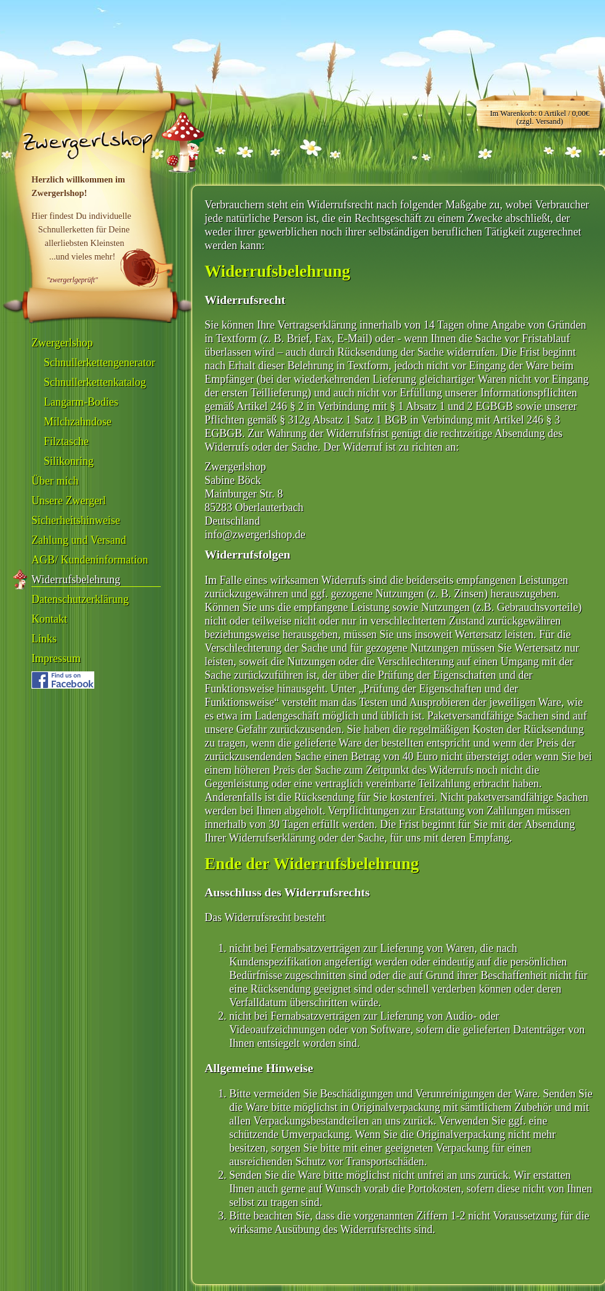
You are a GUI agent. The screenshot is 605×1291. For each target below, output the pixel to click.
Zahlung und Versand (78, 540)
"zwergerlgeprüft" (72, 280)
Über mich (54, 481)
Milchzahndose (78, 422)
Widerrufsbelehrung (75, 579)
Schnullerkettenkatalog (95, 382)
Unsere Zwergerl (68, 500)
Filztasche (66, 441)
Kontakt (49, 619)
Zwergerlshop (62, 343)
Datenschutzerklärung (80, 599)
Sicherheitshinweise (75, 520)
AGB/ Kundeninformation (89, 560)
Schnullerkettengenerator (99, 362)
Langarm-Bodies (81, 402)
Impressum (56, 658)
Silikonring (69, 461)
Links (44, 639)
